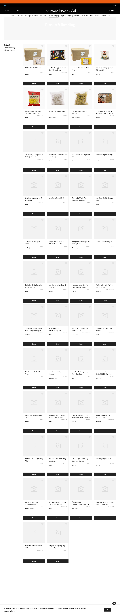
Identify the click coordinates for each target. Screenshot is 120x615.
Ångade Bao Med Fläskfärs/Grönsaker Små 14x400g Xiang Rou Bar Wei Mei (80, 504)
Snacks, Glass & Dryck (87, 16)
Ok (107, 609)
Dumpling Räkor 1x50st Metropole (57, 111)
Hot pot (12, 16)
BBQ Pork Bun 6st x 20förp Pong (33, 68)
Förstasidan (6, 42)
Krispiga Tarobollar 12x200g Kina (104, 241)
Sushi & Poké (43, 16)
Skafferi (97, 16)
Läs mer (34, 83)
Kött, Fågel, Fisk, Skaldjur (31, 16)
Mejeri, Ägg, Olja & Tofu (73, 16)
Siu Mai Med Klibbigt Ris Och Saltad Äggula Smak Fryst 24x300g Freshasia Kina (57, 417)
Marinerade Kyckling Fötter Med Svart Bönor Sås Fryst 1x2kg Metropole (80, 287)
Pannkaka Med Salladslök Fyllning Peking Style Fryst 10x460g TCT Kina (33, 331)
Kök (109, 16)
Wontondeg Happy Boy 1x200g (103, 459)
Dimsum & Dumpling (54, 16)
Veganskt (63, 16)
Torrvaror (103, 16)
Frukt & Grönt (19, 16)
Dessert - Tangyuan (9, 50)
